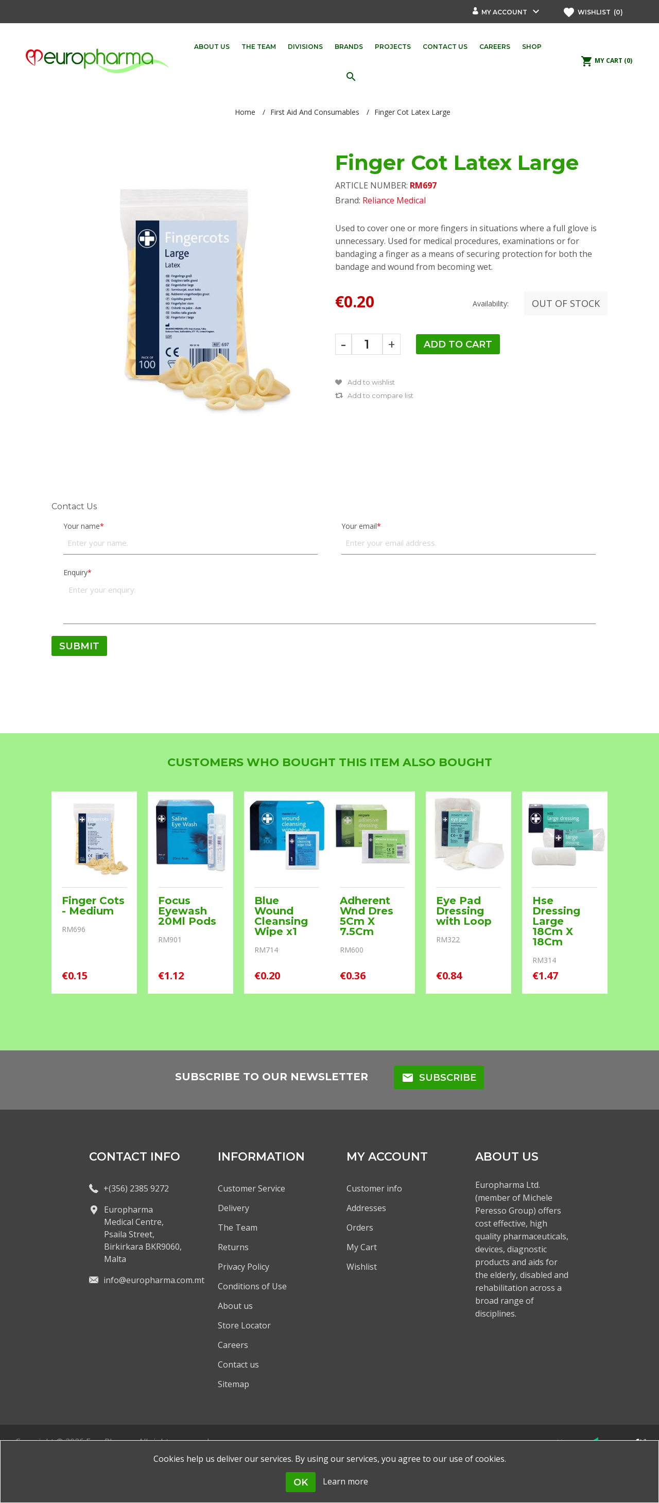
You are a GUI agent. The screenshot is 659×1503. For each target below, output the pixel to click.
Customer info (374, 1188)
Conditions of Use (252, 1286)
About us (235, 1305)
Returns (233, 1247)
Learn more (345, 1481)
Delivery (233, 1208)
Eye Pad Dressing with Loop (464, 910)
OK (300, 1482)
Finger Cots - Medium (93, 905)
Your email (359, 526)
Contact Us (74, 506)
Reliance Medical (394, 200)
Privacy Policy (243, 1266)
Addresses (366, 1208)
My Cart (361, 1247)
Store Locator (244, 1325)
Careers (233, 1345)
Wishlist (361, 1266)
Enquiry (75, 572)
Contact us (238, 1364)
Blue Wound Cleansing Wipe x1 (281, 916)
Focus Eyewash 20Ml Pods (187, 910)
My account (504, 12)
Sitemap (233, 1384)
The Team (237, 1227)
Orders (359, 1227)
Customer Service (251, 1188)
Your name (81, 526)
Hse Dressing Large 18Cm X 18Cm (556, 921)
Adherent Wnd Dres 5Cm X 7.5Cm (366, 916)
